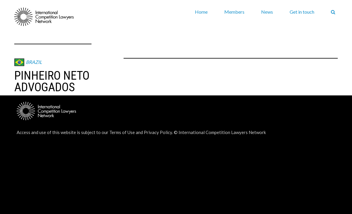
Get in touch (302, 12)
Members (234, 12)
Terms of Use (122, 132)
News (267, 12)
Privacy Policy (158, 132)
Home (201, 12)
